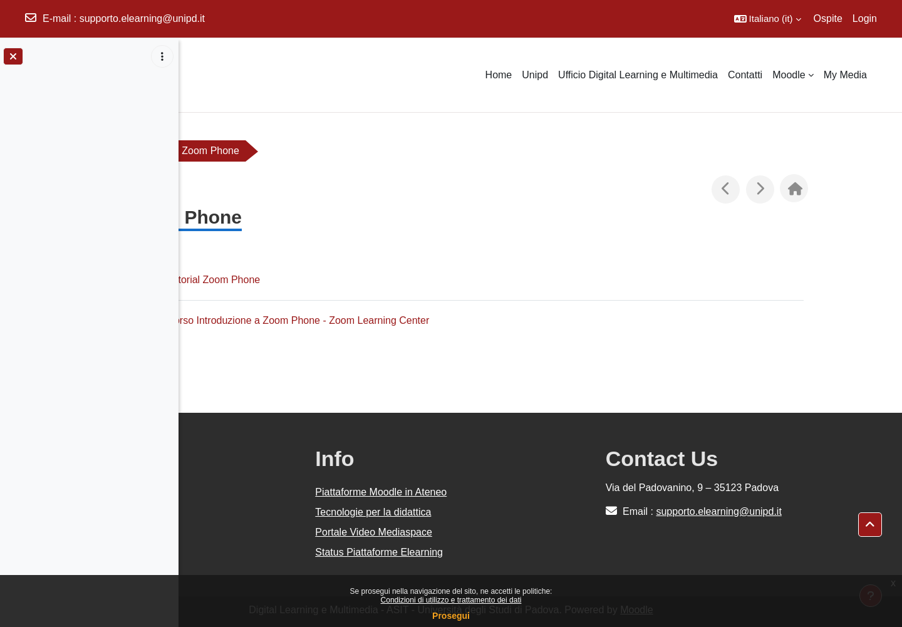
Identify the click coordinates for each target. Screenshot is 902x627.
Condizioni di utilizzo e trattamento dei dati (451, 600)
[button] (768, 19)
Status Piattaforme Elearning (379, 552)
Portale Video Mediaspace (373, 532)
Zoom (220, 150)
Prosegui (451, 616)
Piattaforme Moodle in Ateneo (381, 492)
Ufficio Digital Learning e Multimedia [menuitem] (638, 75)
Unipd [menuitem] (535, 75)
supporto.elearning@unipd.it (142, 18)
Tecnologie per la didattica (373, 512)
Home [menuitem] (498, 75)
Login (865, 18)
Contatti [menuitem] (745, 75)
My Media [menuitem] (845, 75)
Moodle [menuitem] (788, 75)
